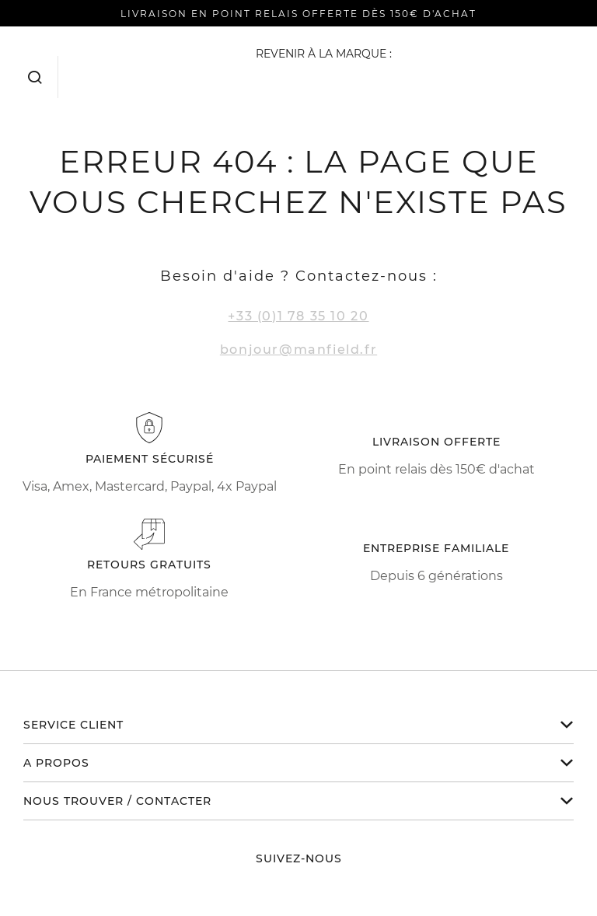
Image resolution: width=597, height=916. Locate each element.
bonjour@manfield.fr (298, 349)
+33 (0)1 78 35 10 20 (298, 316)
